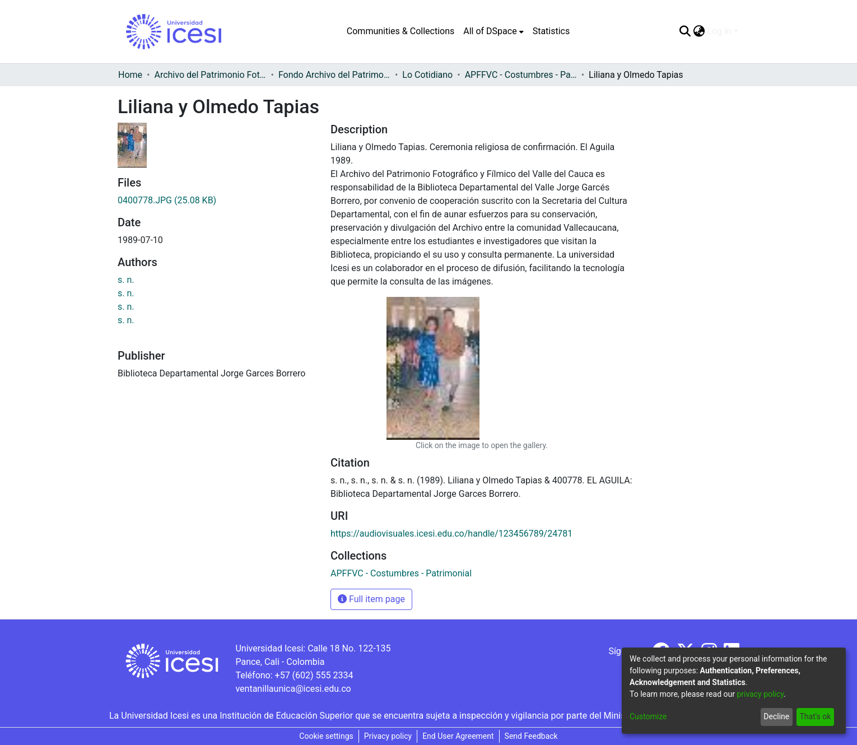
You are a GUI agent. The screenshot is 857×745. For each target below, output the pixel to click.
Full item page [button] (371, 599)
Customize (648, 716)
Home (130, 74)
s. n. (126, 279)
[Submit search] (685, 31)
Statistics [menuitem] (551, 31)
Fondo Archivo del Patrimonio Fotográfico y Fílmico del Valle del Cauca (334, 74)
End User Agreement (457, 736)
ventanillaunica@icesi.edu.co (293, 688)
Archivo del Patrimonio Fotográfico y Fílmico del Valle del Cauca (210, 74)
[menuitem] (493, 31)
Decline (776, 716)
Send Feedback (531, 736)
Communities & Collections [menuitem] (400, 31)
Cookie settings (326, 736)
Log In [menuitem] (719, 31)
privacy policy (760, 694)
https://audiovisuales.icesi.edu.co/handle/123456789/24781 (451, 533)
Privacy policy (388, 736)
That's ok (815, 716)
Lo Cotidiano (427, 74)
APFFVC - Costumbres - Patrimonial (521, 74)
